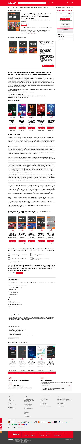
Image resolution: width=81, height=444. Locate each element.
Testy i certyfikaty (10, 407)
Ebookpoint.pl (64, 432)
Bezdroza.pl (57, 432)
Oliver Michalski (35, 27)
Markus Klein (40, 27)
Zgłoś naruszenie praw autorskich (45, 406)
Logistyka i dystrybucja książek (62, 406)
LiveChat (25, 413)
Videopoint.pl (26, 435)
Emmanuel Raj (12, 366)
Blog (24, 409)
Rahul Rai (27, 29)
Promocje (31, 7)
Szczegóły (61, 36)
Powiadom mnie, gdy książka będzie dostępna (12, 372)
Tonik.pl (72, 439)
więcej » (54, 389)
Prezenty (9, 406)
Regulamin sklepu (27, 401)
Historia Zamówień (11, 400)
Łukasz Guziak (51, 124)
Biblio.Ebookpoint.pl (58, 435)
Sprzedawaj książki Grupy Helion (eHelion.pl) (64, 399)
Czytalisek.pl (42, 435)
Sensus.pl (33, 432)
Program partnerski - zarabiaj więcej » (19, 380)
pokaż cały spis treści (14, 338)
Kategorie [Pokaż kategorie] (9, 7)
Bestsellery (40, 7)
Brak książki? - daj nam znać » (17, 386)
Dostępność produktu (62, 38)
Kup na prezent (65, 24)
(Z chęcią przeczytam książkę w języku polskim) (42, 30)
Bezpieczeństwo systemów (17, 304)
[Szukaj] (44, 3)
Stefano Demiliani (45, 237)
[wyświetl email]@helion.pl (27, 440)
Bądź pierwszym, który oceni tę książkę (39, 31)
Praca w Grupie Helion (60, 404)
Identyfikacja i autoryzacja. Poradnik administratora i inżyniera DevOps (22, 122)
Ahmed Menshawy (40, 366)
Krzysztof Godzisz (12, 124)
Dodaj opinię (19, 272)
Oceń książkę (42, 400)
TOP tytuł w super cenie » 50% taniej (64, 10)
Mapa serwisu (26, 412)
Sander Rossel (50, 59)
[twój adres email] (54, 386)
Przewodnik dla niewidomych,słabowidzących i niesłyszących (29, 400)
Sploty (48, 435)
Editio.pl (41, 432)
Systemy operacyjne (11, 301)
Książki (13, 7)
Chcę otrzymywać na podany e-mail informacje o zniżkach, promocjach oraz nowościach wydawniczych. (52, 389)
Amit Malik (45, 59)
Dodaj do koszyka (65, 18)
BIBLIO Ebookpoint (60, 402)
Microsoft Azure (14, 306)
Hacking (9, 302)
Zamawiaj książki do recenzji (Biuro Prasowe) (64, 400)
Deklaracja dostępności (28, 404)
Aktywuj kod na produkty (11, 404)
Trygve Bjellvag (50, 366)
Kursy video (21, 7)
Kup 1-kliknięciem (65, 26)
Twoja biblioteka (10, 402)
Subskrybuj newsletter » (47, 380)
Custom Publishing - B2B (61, 403)
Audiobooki (26, 7)
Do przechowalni (65, 31)
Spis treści (61, 39)
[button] (55, 109)
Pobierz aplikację (58, 7)
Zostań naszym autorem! (44, 399)
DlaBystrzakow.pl (50, 432)
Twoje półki (9, 403)
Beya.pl (33, 435)
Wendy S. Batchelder (31, 366)
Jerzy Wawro (22, 124)
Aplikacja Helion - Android (12, 408)
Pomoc (21, 261)
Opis (60, 34)
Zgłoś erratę (10, 297)
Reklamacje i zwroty (27, 416)
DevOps (9, 306)
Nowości (35, 7)
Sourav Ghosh (24, 366)
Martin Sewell (20, 366)
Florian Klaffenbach (27, 27)
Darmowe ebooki (46, 7)
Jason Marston (42, 60)
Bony (64, 7)
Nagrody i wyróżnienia (44, 404)
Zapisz (70, 385)
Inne (12, 307)
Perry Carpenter (31, 124)
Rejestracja (9, 399)
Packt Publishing (29, 30)
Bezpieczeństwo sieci (16, 302)
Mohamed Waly (46, 27)
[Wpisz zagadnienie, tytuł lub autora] (30, 3)
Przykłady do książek (43, 403)
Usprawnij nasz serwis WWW (28, 408)
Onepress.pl (26, 432)
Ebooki (17, 7)
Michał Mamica (41, 124)
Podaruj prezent (70, 7)
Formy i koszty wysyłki (27, 405)
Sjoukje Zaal (42, 59)
